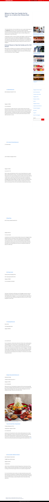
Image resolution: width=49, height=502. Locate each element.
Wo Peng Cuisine (10, 272)
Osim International (36, 92)
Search (43, 119)
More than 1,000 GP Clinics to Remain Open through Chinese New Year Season (38, 31)
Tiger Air (34, 112)
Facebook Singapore (36, 108)
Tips (31, 0)
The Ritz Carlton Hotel (37, 94)
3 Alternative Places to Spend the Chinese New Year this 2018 (38, 41)
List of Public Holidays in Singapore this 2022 (38, 50)
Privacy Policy (28, 501)
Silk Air (34, 101)
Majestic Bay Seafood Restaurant (13, 374)
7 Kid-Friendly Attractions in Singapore (38, 78)
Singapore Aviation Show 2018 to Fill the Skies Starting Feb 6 (15, 498)
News (29, 0)
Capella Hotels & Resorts (37, 105)
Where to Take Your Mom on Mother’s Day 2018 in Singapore (38, 69)
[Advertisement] (24, 6)
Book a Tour (40, 0)
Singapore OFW (9, 0)
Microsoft (35, 110)
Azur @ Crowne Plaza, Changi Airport (13, 423)
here (30, 437)
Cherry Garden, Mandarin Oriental (13, 454)
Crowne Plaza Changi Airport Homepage (13, 421)
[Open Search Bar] (43, 0)
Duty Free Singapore (36, 115)
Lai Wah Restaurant (10, 89)
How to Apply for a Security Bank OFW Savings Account (38, 59)
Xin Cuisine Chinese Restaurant (13, 142)
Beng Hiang (9, 218)
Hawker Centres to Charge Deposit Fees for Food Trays (14, 497)
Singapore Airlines (36, 103)
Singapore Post (35, 96)
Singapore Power (36, 89)
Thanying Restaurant (11, 321)
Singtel (40, 89)
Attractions (35, 0)
